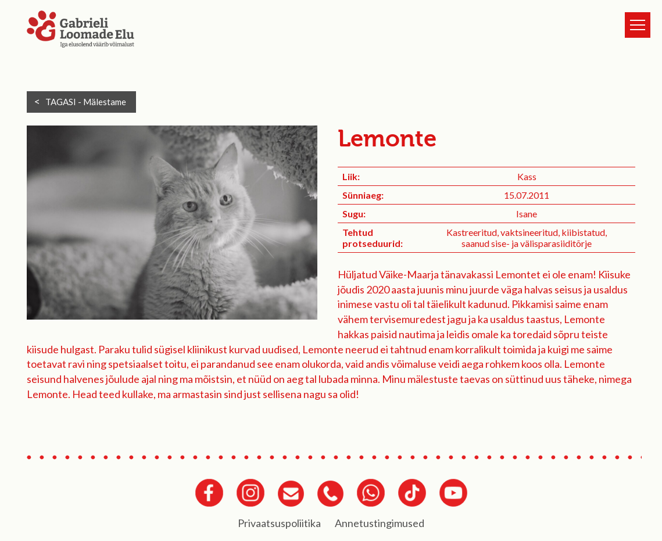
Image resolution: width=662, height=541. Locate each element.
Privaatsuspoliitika (279, 523)
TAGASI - (85, 101)
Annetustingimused (379, 523)
